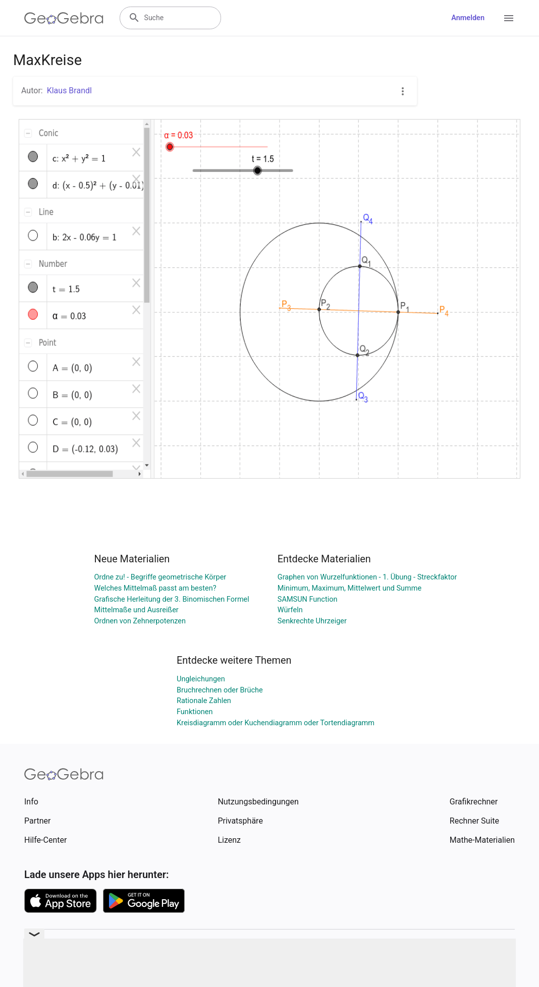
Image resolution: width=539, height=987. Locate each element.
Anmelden (467, 18)
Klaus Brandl (69, 90)
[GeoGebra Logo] (63, 18)
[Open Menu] (509, 18)
